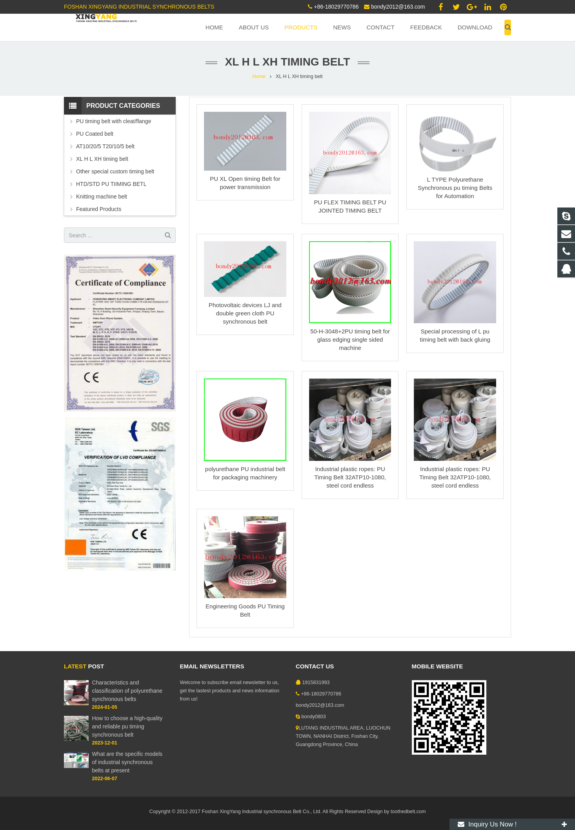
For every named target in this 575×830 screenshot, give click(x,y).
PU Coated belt (94, 134)
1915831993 (316, 682)
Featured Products (98, 209)
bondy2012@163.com (398, 7)
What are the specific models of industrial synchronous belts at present (127, 762)
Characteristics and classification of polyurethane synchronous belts (127, 690)
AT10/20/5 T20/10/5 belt (105, 146)
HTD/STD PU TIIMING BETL (111, 184)
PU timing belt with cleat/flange (113, 121)
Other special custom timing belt (115, 171)
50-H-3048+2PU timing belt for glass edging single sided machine (350, 339)
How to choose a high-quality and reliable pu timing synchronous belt (127, 726)
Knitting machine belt (101, 196)
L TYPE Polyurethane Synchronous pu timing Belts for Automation (455, 187)
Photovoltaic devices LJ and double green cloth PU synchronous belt (245, 313)
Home (259, 76)
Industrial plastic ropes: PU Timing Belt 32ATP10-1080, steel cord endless (350, 477)
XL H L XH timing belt (102, 159)
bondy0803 (314, 716)
